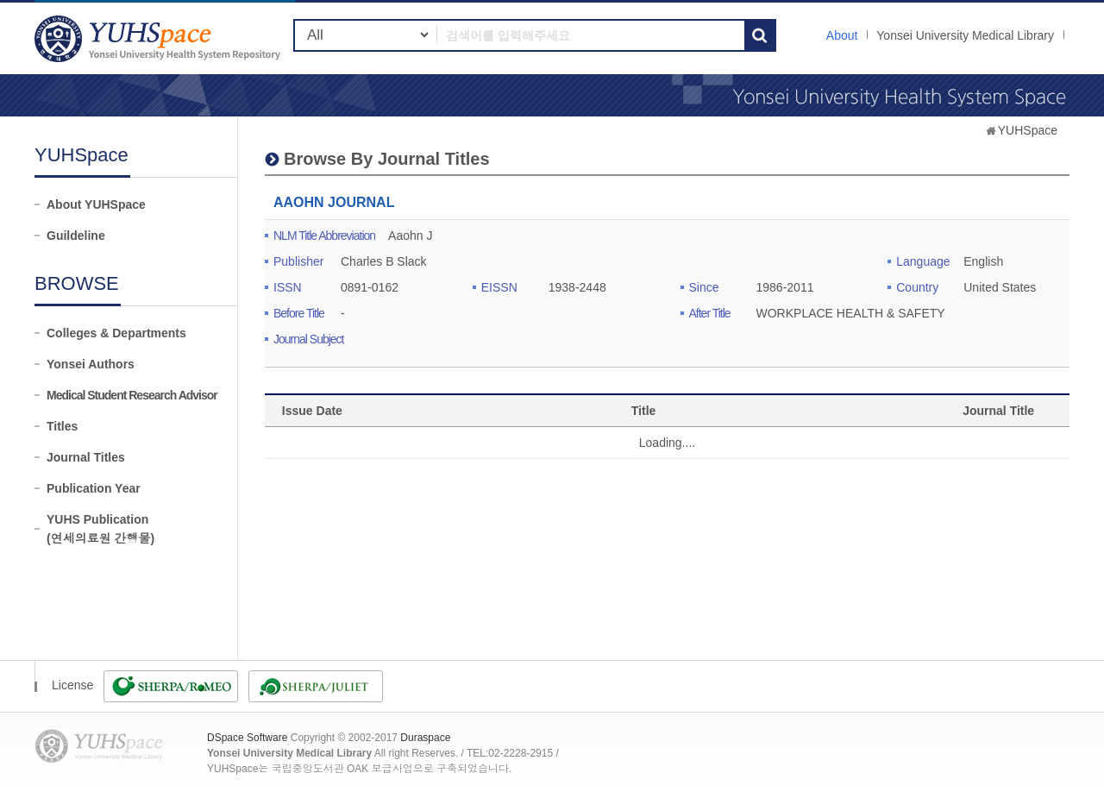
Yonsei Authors (91, 364)
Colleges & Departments (116, 333)
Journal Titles (86, 457)
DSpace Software (247, 738)
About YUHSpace (96, 204)
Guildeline (76, 235)
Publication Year (94, 488)
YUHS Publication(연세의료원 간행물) (100, 528)
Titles (62, 426)
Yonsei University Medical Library (965, 35)
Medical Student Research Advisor (132, 395)
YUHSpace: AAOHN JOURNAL (159, 38)
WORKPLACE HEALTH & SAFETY (850, 313)
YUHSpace (1027, 130)
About (842, 35)
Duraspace (425, 738)
